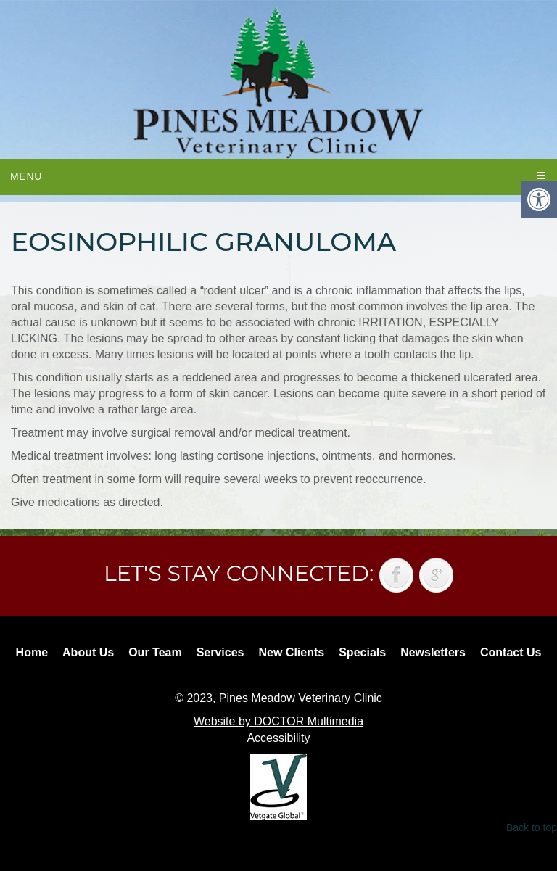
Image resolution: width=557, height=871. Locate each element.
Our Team (155, 652)
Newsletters (433, 652)
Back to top (531, 827)
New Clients (292, 652)
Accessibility (278, 738)
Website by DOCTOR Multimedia (278, 721)
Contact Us (510, 652)
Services (220, 652)
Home (32, 652)
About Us (88, 652)
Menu (26, 176)
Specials (362, 652)
